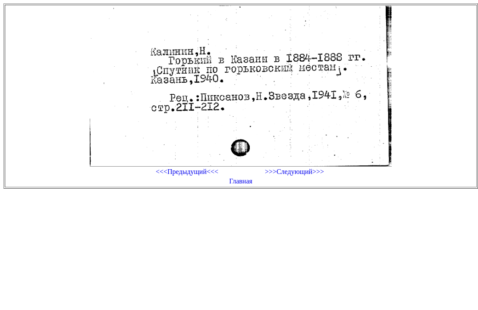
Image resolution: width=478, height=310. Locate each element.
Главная (240, 181)
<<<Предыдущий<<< (187, 171)
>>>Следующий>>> (294, 171)
